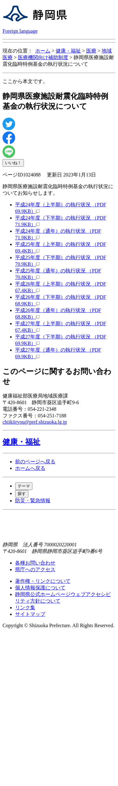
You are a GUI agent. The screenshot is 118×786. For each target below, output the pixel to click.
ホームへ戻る (30, 468)
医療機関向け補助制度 (43, 57)
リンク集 (25, 607)
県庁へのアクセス (35, 569)
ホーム (42, 50)
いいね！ (13, 162)
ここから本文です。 (25, 81)
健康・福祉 (68, 50)
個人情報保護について (40, 587)
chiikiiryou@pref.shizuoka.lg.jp (35, 422)
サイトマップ (30, 614)
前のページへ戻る (35, 461)
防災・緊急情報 (32, 500)
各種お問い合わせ (35, 563)
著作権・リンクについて (42, 581)
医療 (91, 50)
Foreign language (20, 31)
